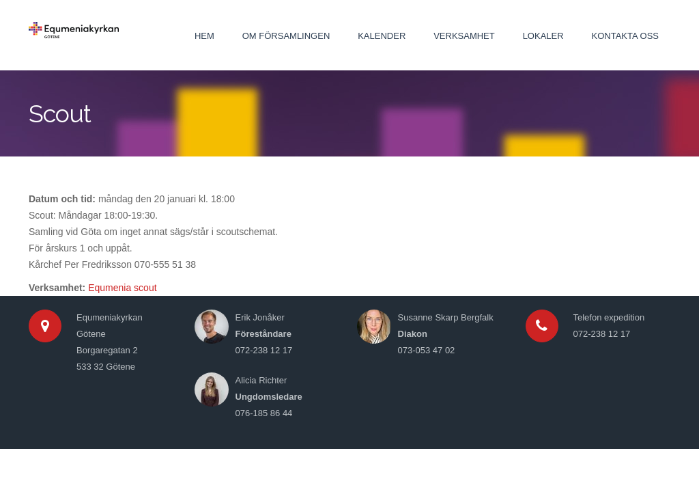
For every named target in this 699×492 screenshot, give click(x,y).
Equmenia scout (122, 287)
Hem (204, 36)
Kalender (381, 36)
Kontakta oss (625, 36)
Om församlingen (286, 36)
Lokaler (543, 36)
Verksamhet (464, 36)
